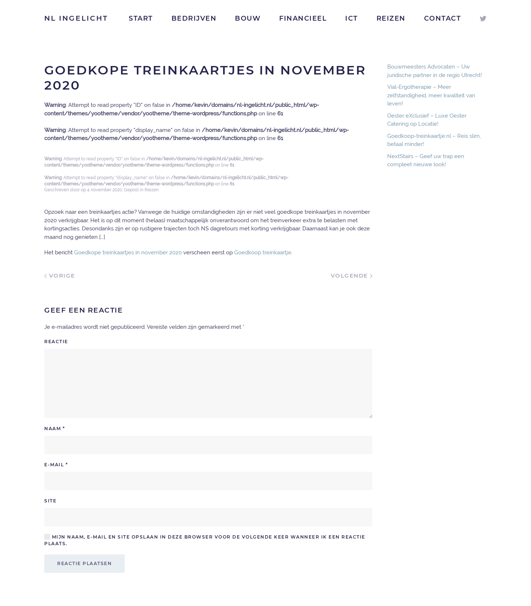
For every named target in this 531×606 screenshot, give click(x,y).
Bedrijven (194, 18)
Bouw (248, 18)
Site (50, 501)
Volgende (352, 275)
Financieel (303, 18)
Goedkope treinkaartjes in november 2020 (128, 252)
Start (141, 18)
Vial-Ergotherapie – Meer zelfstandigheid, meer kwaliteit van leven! (431, 95)
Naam (54, 428)
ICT (351, 18)
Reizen (391, 18)
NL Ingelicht (76, 18)
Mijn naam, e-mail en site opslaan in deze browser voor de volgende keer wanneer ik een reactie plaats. (204, 540)
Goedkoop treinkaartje (262, 252)
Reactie (56, 341)
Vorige (59, 275)
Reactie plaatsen (84, 563)
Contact (442, 18)
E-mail (56, 464)
